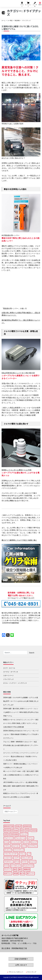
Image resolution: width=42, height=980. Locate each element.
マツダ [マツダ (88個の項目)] (17, 862)
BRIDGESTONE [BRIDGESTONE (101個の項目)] (9, 826)
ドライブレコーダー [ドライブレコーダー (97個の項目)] (10, 854)
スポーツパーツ (8, 675)
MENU (40, 3)
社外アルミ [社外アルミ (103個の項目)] (7, 873)
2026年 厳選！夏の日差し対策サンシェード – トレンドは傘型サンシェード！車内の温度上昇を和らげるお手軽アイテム (21, 712)
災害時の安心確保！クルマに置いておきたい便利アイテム (20, 27)
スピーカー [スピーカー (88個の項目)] (16, 846)
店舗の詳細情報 (21, 959)
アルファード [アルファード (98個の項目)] (8, 838)
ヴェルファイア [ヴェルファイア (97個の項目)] (28, 866)
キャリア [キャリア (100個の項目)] (34, 842)
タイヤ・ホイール (9, 668)
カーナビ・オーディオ (10, 672)
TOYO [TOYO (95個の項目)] (27, 830)
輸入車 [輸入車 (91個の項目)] (22, 873)
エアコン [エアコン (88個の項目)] (30, 838)
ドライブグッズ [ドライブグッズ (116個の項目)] (19, 850)
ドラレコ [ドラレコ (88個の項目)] (22, 854)
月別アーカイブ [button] (10, 811)
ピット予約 (35, 4)
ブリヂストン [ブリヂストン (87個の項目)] (8, 862)
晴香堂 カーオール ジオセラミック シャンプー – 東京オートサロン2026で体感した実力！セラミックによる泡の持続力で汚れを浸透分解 (20, 723)
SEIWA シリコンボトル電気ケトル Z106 (16, 470)
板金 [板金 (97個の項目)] (15, 869)
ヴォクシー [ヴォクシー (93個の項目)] (7, 869)
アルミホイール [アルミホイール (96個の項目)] (20, 838)
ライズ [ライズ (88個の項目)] (6, 866)
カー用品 (9, 20)
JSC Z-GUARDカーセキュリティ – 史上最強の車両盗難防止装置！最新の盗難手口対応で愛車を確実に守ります (21, 785)
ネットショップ (28, 4)
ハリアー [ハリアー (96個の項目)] (17, 858)
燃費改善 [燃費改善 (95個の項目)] (27, 869)
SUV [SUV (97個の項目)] (21, 830)
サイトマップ (31, 972)
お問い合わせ (21, 965)
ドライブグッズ (8, 679)
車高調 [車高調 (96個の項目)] (16, 873)
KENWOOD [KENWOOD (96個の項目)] (27, 826)
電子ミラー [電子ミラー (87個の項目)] (30, 873)
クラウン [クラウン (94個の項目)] (7, 846)
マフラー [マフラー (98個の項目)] (25, 862)
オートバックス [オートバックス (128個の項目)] (16, 842)
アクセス (22, 4)
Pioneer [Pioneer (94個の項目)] (15, 830)
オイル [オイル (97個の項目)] (6, 842)
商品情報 (17, 20)
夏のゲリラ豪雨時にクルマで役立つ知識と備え (19, 540)
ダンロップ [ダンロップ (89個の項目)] (7, 850)
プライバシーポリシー (16, 972)
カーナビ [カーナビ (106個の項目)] (26, 842)
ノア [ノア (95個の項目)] (29, 854)
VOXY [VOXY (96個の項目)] (6, 834)
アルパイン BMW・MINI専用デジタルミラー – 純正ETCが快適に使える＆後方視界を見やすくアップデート (20, 745)
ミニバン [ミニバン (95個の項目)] (33, 862)
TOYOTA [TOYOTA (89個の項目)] (34, 830)
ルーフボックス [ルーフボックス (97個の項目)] (16, 866)
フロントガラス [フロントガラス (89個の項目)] (27, 858)
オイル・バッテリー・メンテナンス (15, 683)
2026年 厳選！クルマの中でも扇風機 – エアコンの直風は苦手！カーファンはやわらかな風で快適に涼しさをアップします (21, 701)
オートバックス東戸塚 (9, 3)
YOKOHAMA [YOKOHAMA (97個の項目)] (14, 834)
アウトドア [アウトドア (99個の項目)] (24, 834)
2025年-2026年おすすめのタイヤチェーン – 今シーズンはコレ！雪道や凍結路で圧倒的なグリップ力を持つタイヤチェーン (21, 734)
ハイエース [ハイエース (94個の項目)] (7, 858)
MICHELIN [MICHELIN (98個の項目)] (7, 830)
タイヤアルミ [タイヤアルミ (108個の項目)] (32, 846)
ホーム (3, 20)
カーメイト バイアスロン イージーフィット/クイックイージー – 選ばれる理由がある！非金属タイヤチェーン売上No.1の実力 (20, 756)
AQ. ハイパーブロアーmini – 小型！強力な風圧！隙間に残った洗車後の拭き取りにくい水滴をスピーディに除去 (21, 774)
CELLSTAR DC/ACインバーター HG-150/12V (18, 373)
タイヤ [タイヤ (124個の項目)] (24, 846)
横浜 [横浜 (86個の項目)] (20, 869)
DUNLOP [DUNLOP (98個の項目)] (19, 826)
